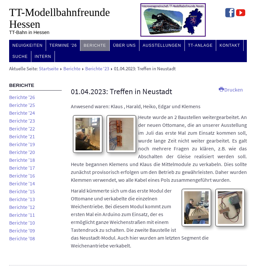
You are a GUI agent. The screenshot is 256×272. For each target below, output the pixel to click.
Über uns (124, 45)
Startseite (48, 69)
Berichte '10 (22, 222)
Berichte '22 (22, 128)
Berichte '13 (22, 199)
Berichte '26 (22, 97)
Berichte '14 (22, 183)
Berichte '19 (22, 144)
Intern (43, 56)
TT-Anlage (200, 45)
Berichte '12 (22, 207)
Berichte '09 (22, 230)
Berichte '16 (22, 175)
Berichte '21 (22, 136)
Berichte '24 (22, 113)
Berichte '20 (22, 152)
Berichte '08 (22, 238)
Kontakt (229, 45)
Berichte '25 (22, 105)
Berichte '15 (22, 191)
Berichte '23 (97, 69)
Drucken (231, 89)
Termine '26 (63, 45)
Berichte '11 (22, 215)
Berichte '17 (22, 167)
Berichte (95, 45)
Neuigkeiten (27, 45)
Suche (20, 56)
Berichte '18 (22, 160)
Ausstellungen (162, 45)
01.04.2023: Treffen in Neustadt (121, 91)
